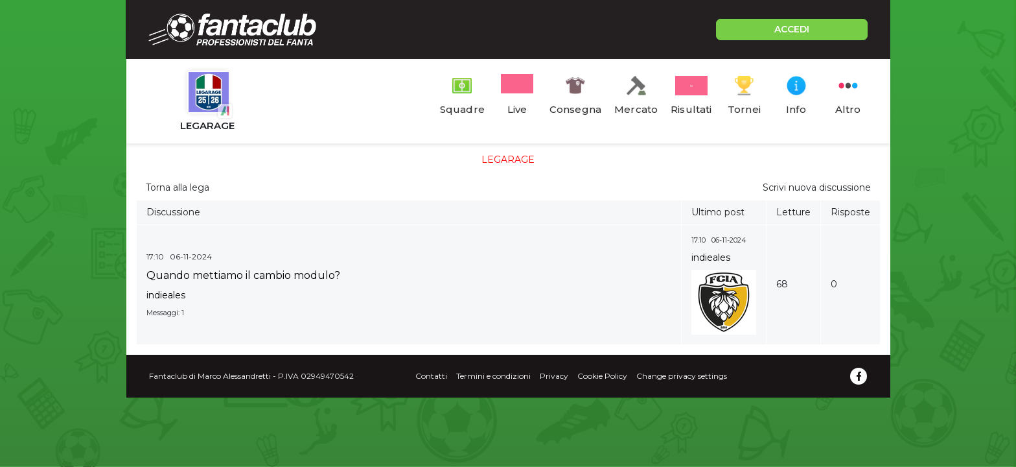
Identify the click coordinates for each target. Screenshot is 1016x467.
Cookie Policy (602, 376)
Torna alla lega (177, 187)
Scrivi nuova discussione (817, 187)
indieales (165, 295)
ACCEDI (791, 29)
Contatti (431, 376)
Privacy (554, 376)
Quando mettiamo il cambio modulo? (243, 275)
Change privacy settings (681, 376)
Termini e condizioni (493, 376)
